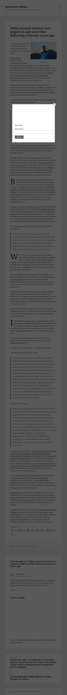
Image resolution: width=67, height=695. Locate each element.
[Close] (54, 104)
